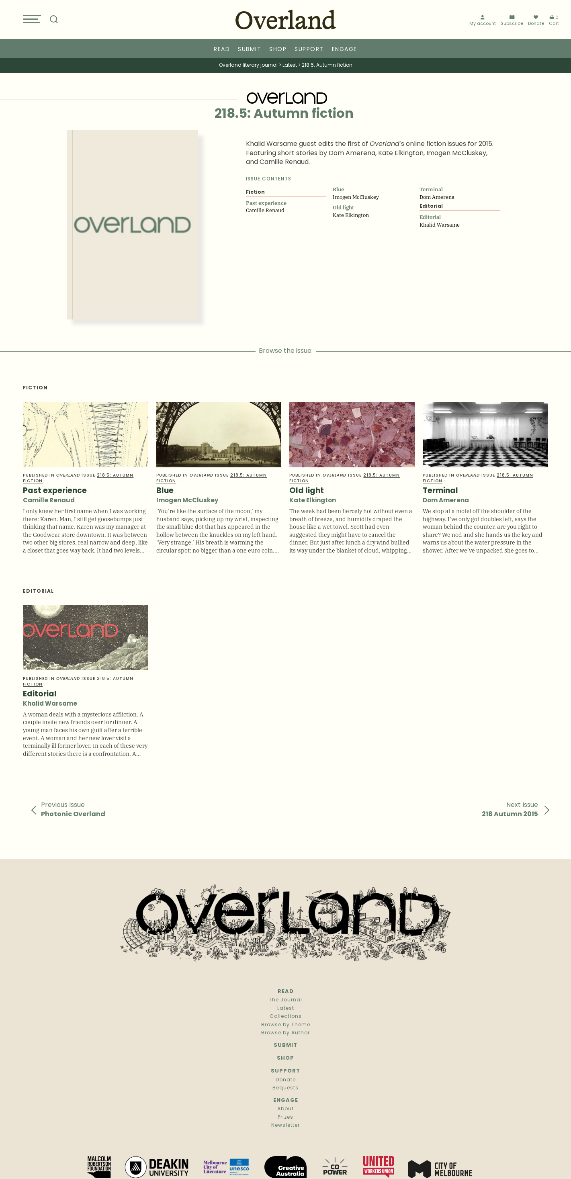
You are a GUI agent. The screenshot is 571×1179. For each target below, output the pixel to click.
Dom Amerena (446, 501)
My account (482, 21)
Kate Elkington (312, 501)
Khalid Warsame (50, 704)
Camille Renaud (49, 501)
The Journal (285, 1000)
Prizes (285, 1117)
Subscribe (512, 21)
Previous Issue (73, 809)
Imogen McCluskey (187, 501)
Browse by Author (285, 1033)
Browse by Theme (285, 1025)
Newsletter (285, 1125)
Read (222, 50)
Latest (285, 1008)
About (285, 1109)
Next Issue (510, 809)
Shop (278, 50)
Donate (536, 21)
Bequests (285, 1088)
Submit (249, 50)
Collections (286, 1016)
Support (309, 50)
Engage (344, 50)
